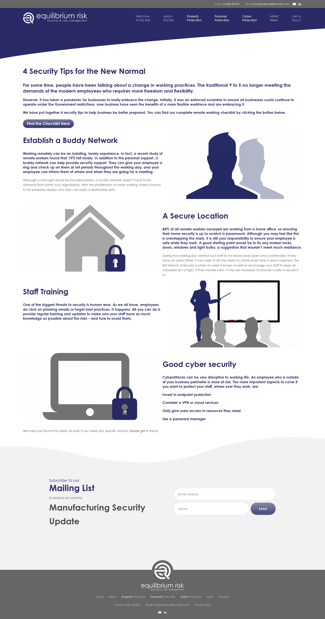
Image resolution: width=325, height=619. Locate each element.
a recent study (146, 153)
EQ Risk (168, 18)
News (274, 18)
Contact (224, 596)
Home (99, 596)
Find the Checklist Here (48, 123)
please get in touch (143, 431)
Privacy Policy (202, 605)
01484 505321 (231, 4)
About (112, 596)
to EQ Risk (143, 18)
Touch (296, 18)
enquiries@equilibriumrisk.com (271, 4)
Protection (133, 596)
